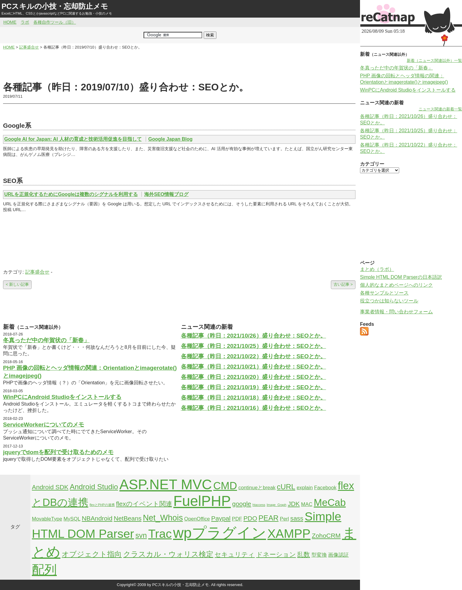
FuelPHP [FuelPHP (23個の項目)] (202, 501)
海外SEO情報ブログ (166, 194)
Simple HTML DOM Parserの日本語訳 (401, 277)
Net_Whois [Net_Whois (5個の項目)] (163, 517)
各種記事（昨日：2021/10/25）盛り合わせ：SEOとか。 (253, 346)
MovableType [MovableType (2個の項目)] (47, 519)
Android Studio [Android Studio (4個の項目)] (94, 487)
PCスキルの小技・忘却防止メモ (55, 6)
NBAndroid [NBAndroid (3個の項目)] (97, 518)
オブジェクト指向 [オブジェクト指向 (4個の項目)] (92, 554)
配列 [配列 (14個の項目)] (44, 570)
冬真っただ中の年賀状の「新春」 (46, 340)
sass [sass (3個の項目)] (296, 518)
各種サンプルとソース (384, 292)
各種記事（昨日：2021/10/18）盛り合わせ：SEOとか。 (253, 397)
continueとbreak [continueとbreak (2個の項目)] (256, 488)
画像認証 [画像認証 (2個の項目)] (338, 555)
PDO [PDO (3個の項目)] (250, 518)
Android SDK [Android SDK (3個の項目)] (50, 487)
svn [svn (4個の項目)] (141, 535)
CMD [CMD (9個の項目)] (225, 485)
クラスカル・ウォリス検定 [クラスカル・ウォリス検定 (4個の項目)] (168, 554)
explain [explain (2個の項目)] (305, 488)
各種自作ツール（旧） (54, 22)
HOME (9, 22)
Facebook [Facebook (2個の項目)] (325, 488)
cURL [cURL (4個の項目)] (286, 487)
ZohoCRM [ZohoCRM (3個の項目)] (326, 535)
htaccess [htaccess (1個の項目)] (259, 505)
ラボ (25, 22)
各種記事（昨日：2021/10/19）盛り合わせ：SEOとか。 (253, 387)
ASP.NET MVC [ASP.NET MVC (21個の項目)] (165, 484)
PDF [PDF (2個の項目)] (237, 519)
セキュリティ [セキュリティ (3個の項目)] (235, 554)
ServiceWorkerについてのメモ (43, 424)
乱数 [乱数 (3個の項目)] (303, 554)
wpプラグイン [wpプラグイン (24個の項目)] (219, 533)
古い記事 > (343, 284)
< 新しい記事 (17, 284)
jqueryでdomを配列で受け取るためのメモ (58, 452)
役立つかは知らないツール (389, 300)
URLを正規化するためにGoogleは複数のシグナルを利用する (71, 194)
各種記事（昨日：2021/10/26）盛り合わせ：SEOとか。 (253, 335)
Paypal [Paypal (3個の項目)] (221, 518)
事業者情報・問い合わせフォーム (396, 311)
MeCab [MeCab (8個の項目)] (330, 502)
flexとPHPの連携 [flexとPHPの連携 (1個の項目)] (102, 505)
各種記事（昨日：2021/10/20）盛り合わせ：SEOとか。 (253, 377)
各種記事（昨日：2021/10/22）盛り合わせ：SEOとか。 (253, 356)
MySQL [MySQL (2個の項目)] (71, 519)
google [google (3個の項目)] (241, 503)
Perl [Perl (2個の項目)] (284, 519)
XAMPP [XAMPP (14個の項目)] (289, 534)
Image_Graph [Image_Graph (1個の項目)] (276, 505)
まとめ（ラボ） (377, 269)
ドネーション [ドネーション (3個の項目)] (276, 554)
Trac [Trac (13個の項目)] (160, 533)
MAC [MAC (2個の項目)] (306, 504)
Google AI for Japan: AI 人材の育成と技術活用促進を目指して (73, 139)
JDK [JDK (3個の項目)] (294, 503)
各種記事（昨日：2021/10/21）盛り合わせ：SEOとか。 (253, 366)
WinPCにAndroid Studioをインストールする (62, 397)
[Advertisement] (179, 65)
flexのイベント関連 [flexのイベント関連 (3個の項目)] (144, 503)
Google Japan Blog (170, 139)
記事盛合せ (37, 272)
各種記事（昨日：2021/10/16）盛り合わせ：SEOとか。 (253, 408)
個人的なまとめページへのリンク (396, 285)
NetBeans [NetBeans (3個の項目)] (127, 518)
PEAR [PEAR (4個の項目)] (269, 518)
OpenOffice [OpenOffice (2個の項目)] (197, 519)
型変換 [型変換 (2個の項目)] (319, 555)
